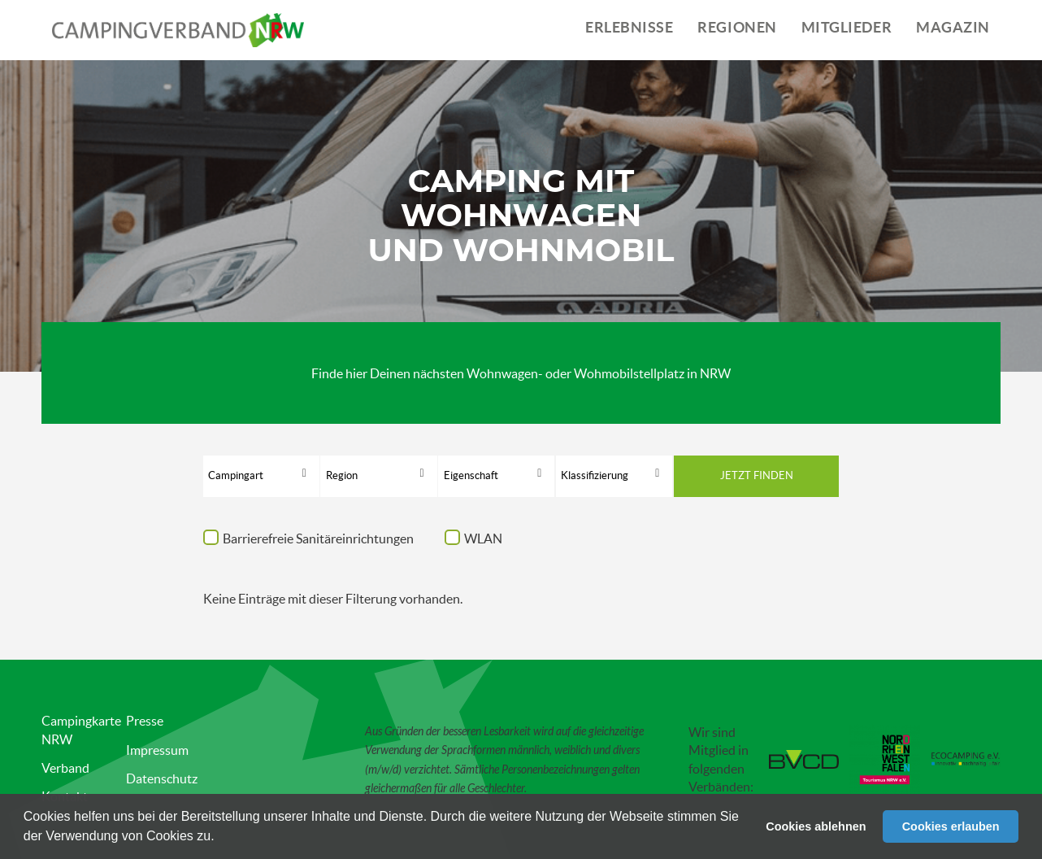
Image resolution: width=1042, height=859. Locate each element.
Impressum (157, 750)
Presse (144, 720)
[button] (220, 837)
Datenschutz (162, 778)
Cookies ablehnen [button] (816, 826)
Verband (65, 768)
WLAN (483, 538)
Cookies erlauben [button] (951, 826)
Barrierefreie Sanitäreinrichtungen (318, 538)
